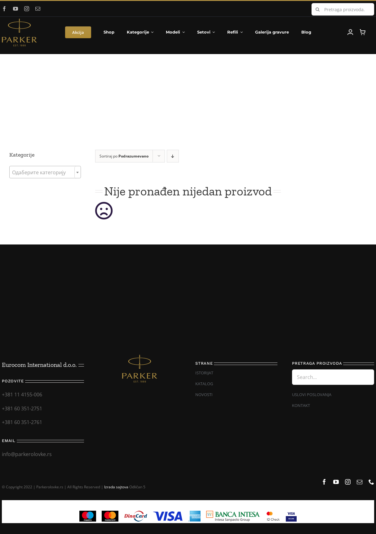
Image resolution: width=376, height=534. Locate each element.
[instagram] (26, 8)
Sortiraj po (124, 156)
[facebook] (4, 8)
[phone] (371, 482)
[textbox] (45, 172)
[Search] (318, 9)
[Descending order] (173, 156)
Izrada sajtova (116, 487)
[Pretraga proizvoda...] (343, 9)
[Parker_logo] (19, 20)
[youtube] (15, 8)
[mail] (37, 8)
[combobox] (45, 172)
